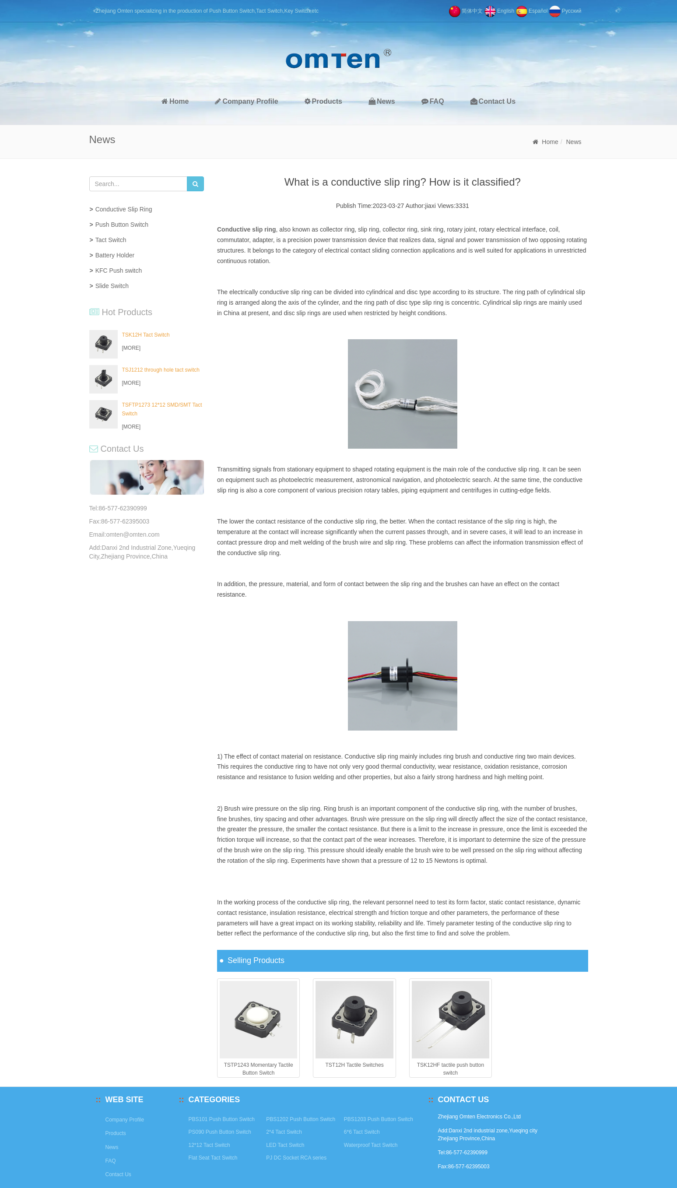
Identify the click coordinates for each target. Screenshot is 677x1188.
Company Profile (246, 101)
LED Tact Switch (285, 1145)
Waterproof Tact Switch (371, 1145)
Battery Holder (114, 255)
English (499, 11)
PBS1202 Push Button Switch (300, 1119)
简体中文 (466, 11)
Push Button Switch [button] (121, 224)
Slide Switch (112, 285)
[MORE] (131, 348)
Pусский (565, 11)
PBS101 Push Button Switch (222, 1119)
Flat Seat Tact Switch (213, 1158)
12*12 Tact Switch (209, 1145)
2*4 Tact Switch (284, 1132)
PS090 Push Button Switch (220, 1132)
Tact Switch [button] (110, 239)
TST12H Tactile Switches (354, 1065)
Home (175, 101)
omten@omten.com (132, 534)
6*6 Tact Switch (362, 1132)
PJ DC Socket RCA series (296, 1158)
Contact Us (493, 101)
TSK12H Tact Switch (146, 335)
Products (323, 101)
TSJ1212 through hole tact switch (161, 370)
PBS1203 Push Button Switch (378, 1119)
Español (532, 11)
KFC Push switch (118, 270)
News (381, 101)
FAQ (432, 101)
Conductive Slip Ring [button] (123, 209)
